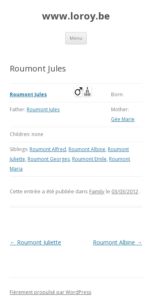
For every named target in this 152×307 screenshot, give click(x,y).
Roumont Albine (87, 149)
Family (97, 191)
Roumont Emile (89, 159)
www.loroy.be (76, 16)
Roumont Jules (28, 94)
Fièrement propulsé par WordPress (50, 292)
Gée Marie (123, 119)
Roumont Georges (49, 159)
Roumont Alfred (48, 149)
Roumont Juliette (35, 242)
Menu (76, 38)
